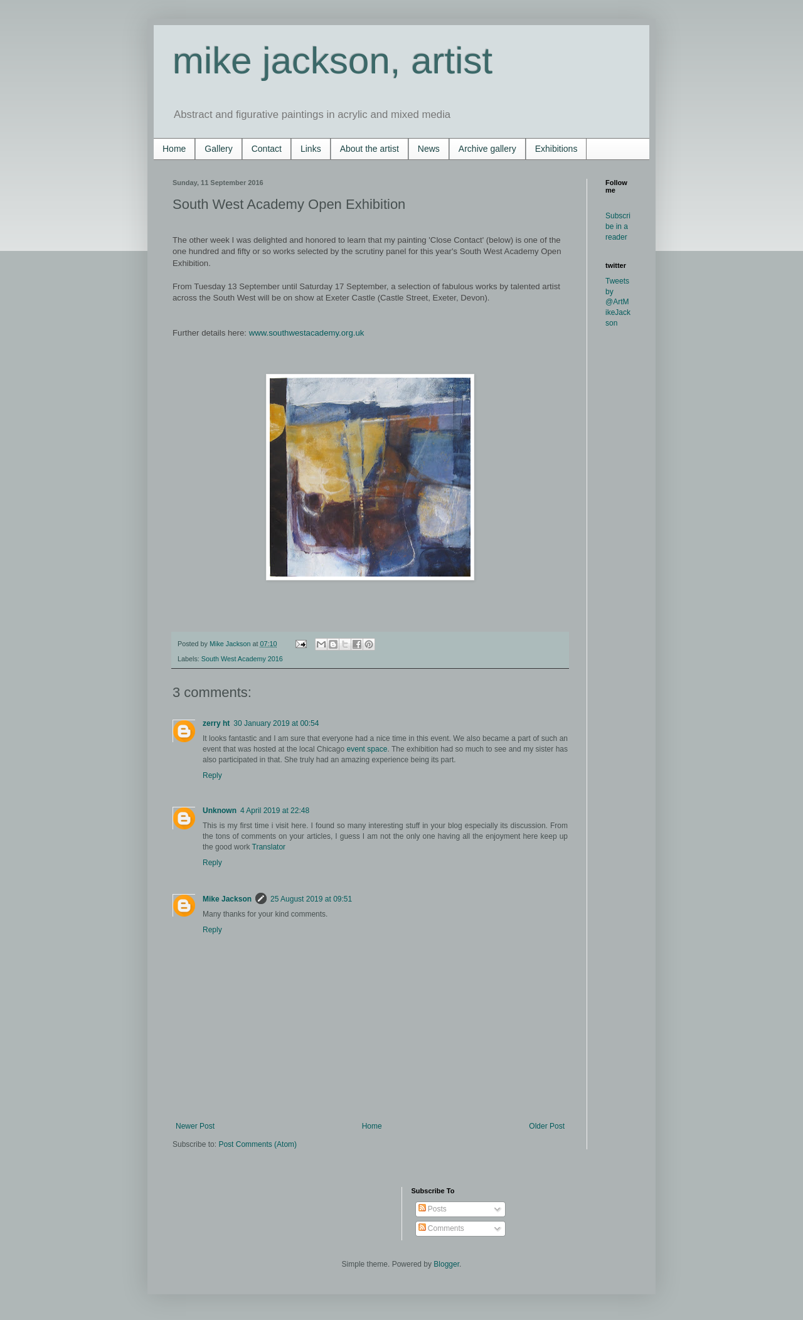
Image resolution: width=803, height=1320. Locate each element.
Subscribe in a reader (617, 226)
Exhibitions (556, 149)
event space (367, 749)
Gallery (218, 149)
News (429, 149)
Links (310, 149)
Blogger (446, 1264)
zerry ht (216, 723)
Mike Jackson (231, 643)
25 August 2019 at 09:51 (311, 899)
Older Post (547, 1126)
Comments (441, 1228)
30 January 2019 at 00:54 (276, 723)
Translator (269, 847)
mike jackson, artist (332, 61)
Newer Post (195, 1126)
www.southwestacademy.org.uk (306, 333)
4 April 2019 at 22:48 (274, 810)
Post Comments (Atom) (257, 1144)
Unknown (220, 810)
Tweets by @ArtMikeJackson (617, 302)
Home (174, 149)
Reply (212, 775)
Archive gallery (487, 149)
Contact (267, 149)
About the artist (369, 149)
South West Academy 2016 (242, 659)
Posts (432, 1209)
